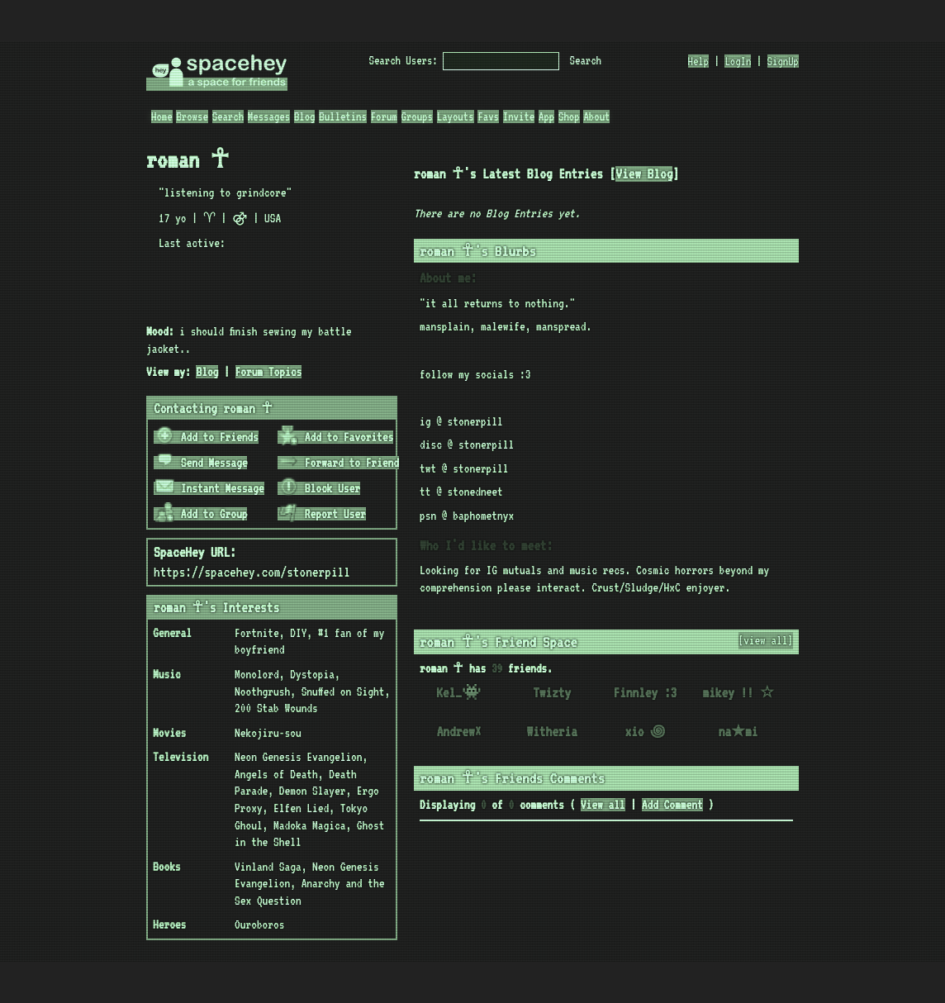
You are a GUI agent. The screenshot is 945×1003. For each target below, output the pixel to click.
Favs (488, 116)
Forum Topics (268, 371)
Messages (269, 116)
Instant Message (209, 488)
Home (162, 116)
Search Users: (403, 60)
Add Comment (672, 804)
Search (585, 60)
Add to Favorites (336, 437)
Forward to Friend (339, 462)
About (596, 116)
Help (699, 61)
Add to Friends (207, 437)
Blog (305, 116)
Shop (569, 116)
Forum (384, 116)
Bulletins (343, 116)
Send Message (201, 462)
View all (603, 804)
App (546, 116)
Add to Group (201, 514)
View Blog (643, 174)
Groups (417, 116)
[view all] (766, 640)
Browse (191, 116)
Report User (322, 514)
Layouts (455, 116)
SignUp (783, 61)
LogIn (737, 61)
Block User (319, 488)
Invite (518, 116)
